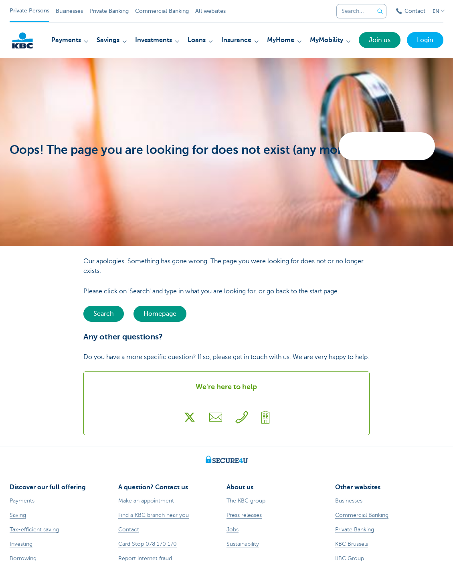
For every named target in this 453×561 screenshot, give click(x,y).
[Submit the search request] (380, 11)
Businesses (69, 11)
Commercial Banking (162, 11)
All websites (210, 11)
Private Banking (109, 11)
